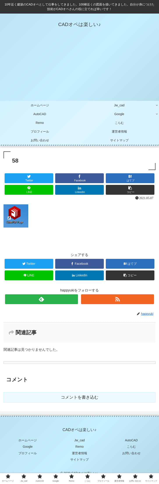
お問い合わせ (131, 453)
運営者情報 (79, 453)
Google (28, 446)
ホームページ (27, 440)
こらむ (131, 446)
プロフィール (27, 453)
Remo (79, 446)
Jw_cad (79, 440)
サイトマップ (79, 459)
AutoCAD (131, 440)
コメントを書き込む (79, 397)
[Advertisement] (79, 68)
